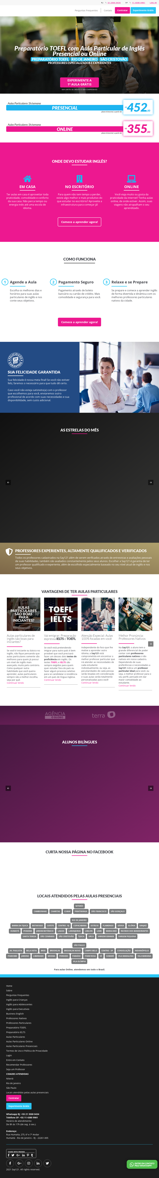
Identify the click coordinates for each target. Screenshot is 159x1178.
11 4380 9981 (138, 3)
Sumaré (110, 956)
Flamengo (108, 925)
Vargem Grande (106, 936)
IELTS (60, 639)
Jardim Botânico (45, 931)
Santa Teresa (29, 936)
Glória (131, 925)
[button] (8, 482)
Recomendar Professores (19, 1064)
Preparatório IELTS (15, 1032)
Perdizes (63, 956)
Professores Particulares (18, 1022)
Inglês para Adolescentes (19, 1004)
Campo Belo (91, 950)
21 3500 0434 (114, 3)
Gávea (121, 925)
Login (9, 1055)
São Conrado (47, 936)
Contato (108, 10)
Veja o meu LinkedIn (82, 795)
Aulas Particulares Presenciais (21, 1046)
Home (9, 985)
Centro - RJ (63, 925)
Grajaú (143, 925)
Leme (99, 931)
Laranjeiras (74, 931)
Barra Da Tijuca (20, 925)
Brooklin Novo (72, 950)
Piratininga (81, 911)
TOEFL (71, 639)
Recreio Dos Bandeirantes (134, 931)
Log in (153, 3)
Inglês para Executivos (17, 1009)
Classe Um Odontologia (90, 784)
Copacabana (79, 925)
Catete (50, 925)
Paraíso (76, 956)
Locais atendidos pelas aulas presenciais (27, 1092)
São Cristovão (66, 936)
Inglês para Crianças (16, 999)
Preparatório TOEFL (16, 1027)
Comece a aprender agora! (79, 222)
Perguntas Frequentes (86, 10)
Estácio (95, 925)
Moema (51, 956)
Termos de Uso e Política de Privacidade (27, 1050)
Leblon (89, 931)
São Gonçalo (118, 911)
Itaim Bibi (12, 956)
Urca (91, 936)
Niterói (79, 906)
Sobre (9, 990)
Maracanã (111, 931)
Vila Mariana (144, 956)
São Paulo (79, 945)
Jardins (25, 956)
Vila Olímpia (79, 961)
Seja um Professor (15, 1069)
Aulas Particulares (15, 1036)
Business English (15, 1013)
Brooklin (55, 950)
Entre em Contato (15, 1060)
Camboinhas (40, 911)
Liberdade (38, 956)
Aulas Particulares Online (19, 1041)
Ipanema (27, 931)
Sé (101, 956)
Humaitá (14, 931)
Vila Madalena (125, 956)
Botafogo (37, 925)
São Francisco (99, 911)
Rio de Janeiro (79, 920)
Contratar (122, 10)
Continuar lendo (15, 682)
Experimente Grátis (143, 10)
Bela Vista (31, 950)
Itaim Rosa (90, 956)
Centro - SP (107, 950)
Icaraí (67, 911)
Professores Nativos (16, 1018)
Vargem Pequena (127, 936)
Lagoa (61, 931)
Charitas (55, 911)
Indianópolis (142, 950)
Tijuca (81, 936)
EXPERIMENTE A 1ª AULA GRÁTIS (79, 82)
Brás (43, 950)
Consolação (124, 950)
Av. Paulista (16, 950)
